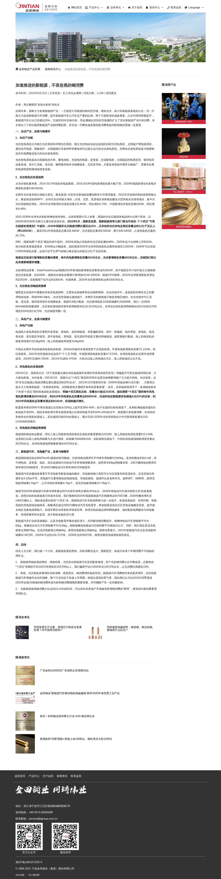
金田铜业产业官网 (29, 69)
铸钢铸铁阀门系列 (183, 121)
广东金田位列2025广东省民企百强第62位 (64, 670)
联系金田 (176, 7)
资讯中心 (156, 7)
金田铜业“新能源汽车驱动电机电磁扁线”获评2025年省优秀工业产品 (80, 693)
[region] (111, 37)
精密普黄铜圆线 (183, 227)
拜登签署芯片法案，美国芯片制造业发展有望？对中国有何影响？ (58, 629)
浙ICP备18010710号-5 (29, 862)
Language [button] (196, 7)
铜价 (98, 582)
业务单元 (117, 7)
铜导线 (60, 164)
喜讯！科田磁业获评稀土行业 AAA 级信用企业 (67, 716)
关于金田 (137, 7)
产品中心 (96, 7)
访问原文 (111, 93)
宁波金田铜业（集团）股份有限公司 (53, 868)
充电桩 (41, 451)
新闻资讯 (62, 776)
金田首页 (20, 776)
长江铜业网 (34, 875)
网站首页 (76, 7)
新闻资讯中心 (52, 69)
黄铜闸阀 (183, 157)
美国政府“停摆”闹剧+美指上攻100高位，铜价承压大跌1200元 (76, 738)
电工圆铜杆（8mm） (184, 192)
